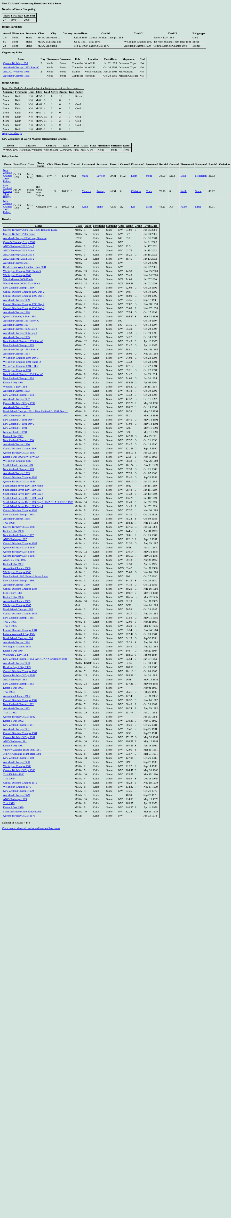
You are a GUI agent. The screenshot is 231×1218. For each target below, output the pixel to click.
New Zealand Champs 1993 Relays (7, 207)
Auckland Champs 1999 (16, 300)
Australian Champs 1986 (16, 568)
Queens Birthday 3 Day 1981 (19, 737)
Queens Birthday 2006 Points (19, 234)
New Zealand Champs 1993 (18, 394)
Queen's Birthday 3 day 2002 (19, 242)
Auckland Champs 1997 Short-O (21, 320)
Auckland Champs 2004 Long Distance (24, 238)
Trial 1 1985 (10, 625)
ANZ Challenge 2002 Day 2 (18, 258)
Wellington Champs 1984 (17, 646)
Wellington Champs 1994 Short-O (22, 361)
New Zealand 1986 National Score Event (25, 576)
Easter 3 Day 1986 (13, 597)
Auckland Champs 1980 (16, 762)
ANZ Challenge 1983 (15, 679)
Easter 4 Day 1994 (13, 382)
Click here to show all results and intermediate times (31, 828)
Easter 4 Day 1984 (13, 650)
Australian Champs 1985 (16, 601)
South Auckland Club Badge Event (22, 811)
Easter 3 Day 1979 (13, 807)
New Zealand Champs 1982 (18, 704)
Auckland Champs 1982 (16, 708)
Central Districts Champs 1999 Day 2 (23, 291)
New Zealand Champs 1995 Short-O (23, 341)
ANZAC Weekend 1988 (16, 71)
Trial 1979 (8, 778)
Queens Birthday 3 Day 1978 (19, 815)
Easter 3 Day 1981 (13, 745)
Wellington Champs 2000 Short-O (22, 271)
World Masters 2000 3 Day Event (21, 283)
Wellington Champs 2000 (17, 275)
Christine (136, 191)
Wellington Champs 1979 (17, 786)
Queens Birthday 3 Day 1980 (19, 770)
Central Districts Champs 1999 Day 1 (23, 295)
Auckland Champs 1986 (16, 584)
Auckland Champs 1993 (16, 390)
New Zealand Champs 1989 (18, 469)
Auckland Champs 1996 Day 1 (20, 333)
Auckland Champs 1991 (16, 407)
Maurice (86, 191)
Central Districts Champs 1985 (20, 613)
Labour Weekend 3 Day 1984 (19, 634)
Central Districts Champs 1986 (20, 588)
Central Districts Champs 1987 (20, 543)
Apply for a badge (12, 133)
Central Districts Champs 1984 (20, 630)
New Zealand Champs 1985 (18, 617)
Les (133, 206)
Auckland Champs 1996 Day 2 (20, 328)
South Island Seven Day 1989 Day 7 (23, 489)
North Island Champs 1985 (18, 609)
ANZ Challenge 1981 (15, 741)
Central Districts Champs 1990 (20, 448)
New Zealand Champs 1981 (18, 724)
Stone (149, 175)
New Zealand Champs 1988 (18, 514)
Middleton (200, 175)
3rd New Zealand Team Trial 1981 (22, 753)
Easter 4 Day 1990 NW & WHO (21, 456)
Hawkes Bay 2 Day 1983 (17, 667)
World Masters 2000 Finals (18, 279)
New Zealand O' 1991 (15, 427)
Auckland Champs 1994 (16, 353)
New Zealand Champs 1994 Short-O (23, 374)
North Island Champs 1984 (18, 638)
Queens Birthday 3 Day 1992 (19, 403)
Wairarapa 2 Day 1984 (15, 654)
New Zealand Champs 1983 (18, 683)
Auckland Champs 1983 (16, 663)
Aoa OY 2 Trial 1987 (14, 559)
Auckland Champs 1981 (16, 729)
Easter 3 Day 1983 (13, 687)
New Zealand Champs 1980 (18, 757)
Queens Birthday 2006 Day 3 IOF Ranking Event (30, 229)
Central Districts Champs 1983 (20, 671)
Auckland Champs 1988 (16, 518)
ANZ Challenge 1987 (15, 539)
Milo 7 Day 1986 (12, 592)
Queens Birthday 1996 (15, 63)
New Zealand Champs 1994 (18, 378)
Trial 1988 (8, 522)
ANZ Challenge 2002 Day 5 (18, 246)
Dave (183, 175)
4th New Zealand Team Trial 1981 (22, 749)
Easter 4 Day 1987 (13, 564)
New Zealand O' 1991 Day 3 (19, 423)
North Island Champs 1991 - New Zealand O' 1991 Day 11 (35, 411)
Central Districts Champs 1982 (20, 700)
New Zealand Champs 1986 (18, 580)
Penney (101, 191)
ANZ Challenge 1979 (15, 799)
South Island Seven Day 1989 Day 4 (23, 498)
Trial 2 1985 (10, 621)
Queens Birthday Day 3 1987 (19, 547)
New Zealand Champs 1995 (18, 345)
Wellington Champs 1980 (17, 766)
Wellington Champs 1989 (17, 460)
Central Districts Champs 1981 (20, 733)
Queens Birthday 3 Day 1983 (19, 675)
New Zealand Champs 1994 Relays (7, 191)
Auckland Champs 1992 (16, 399)
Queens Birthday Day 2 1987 (19, 551)
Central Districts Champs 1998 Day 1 (23, 308)
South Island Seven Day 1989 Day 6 (23, 493)
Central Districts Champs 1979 (20, 782)
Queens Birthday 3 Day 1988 (19, 526)
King (198, 206)
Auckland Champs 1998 (16, 312)
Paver (149, 206)
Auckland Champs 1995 (16, 337)
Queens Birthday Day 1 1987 (19, 555)
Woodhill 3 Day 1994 (15, 386)
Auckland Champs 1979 (16, 795)
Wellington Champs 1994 (17, 370)
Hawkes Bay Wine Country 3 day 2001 (24, 267)
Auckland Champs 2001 (16, 262)
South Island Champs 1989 (18, 465)
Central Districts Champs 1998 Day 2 (23, 304)
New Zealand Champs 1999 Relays (7, 176)
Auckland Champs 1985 (16, 75)
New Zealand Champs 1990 (18, 440)
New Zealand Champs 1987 (18, 535)
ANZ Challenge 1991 (15, 415)
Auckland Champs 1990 (16, 444)
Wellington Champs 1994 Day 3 (20, 357)
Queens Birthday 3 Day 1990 (19, 452)
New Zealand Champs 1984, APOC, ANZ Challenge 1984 (35, 658)
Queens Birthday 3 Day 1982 (19, 716)
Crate (149, 191)
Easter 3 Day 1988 (13, 531)
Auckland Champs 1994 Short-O (21, 349)
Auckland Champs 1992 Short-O (21, 67)
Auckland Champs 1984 (16, 642)
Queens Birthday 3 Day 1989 (19, 481)
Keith (134, 175)
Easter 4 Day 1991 (13, 436)
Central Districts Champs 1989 (20, 477)
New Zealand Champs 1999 (18, 287)
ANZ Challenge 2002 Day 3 (18, 254)
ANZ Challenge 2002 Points (18, 250)
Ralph (183, 206)
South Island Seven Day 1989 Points (23, 485)
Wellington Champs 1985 (17, 605)
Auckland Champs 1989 (16, 473)
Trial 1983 (8, 691)
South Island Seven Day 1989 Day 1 (23, 506)
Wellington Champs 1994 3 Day (20, 366)
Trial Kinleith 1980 (13, 774)
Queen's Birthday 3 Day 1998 (19, 316)
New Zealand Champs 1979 (18, 790)
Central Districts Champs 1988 (20, 510)
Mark (85, 175)
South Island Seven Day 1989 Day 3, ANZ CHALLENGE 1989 (38, 502)
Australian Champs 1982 (16, 696)
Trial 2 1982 (10, 712)
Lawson (101, 175)
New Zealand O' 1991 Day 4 (19, 419)
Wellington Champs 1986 (17, 572)
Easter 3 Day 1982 (13, 720)
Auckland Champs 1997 (16, 324)
